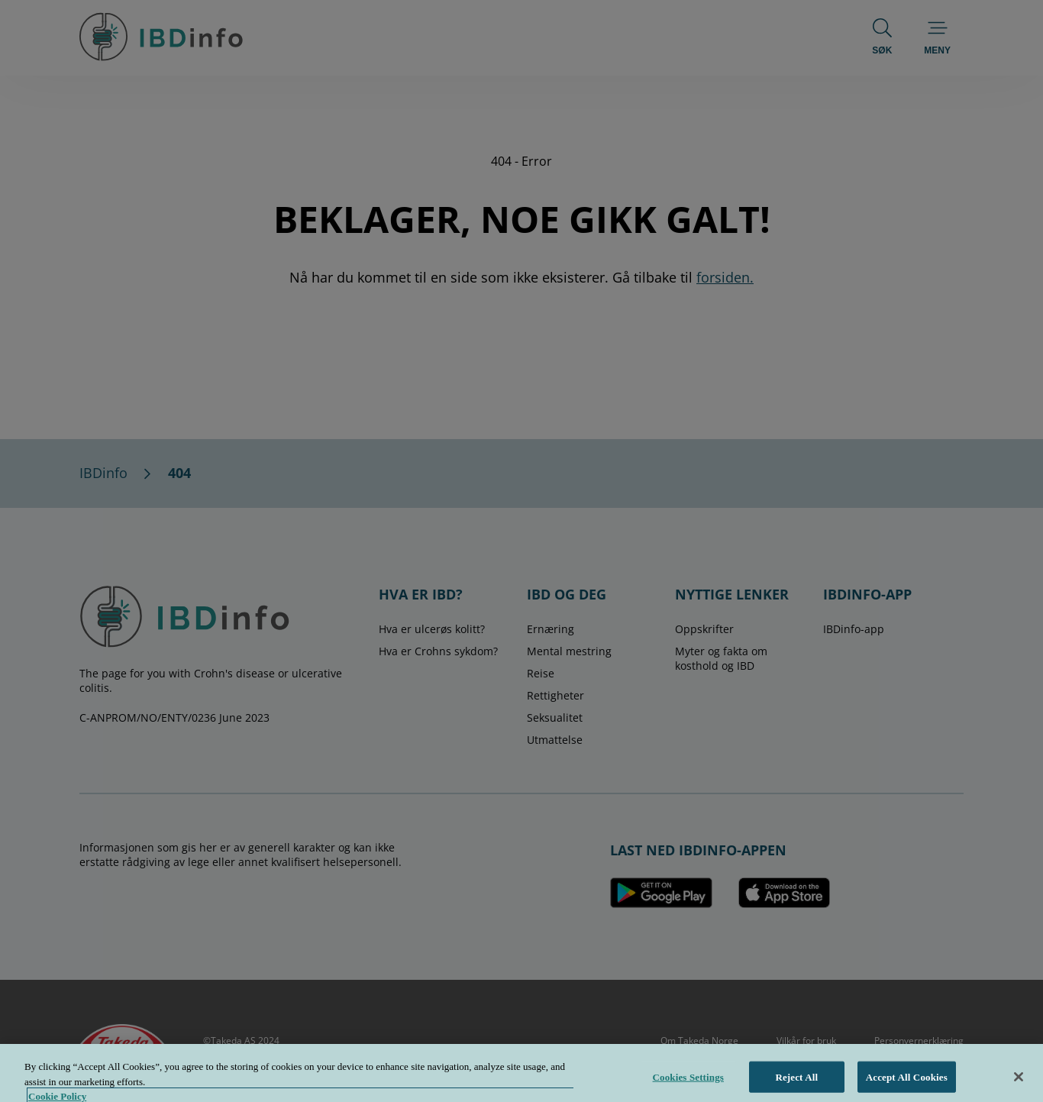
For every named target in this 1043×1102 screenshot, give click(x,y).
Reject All (796, 1083)
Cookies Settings (688, 1083)
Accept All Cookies (907, 1083)
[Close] (1018, 1083)
